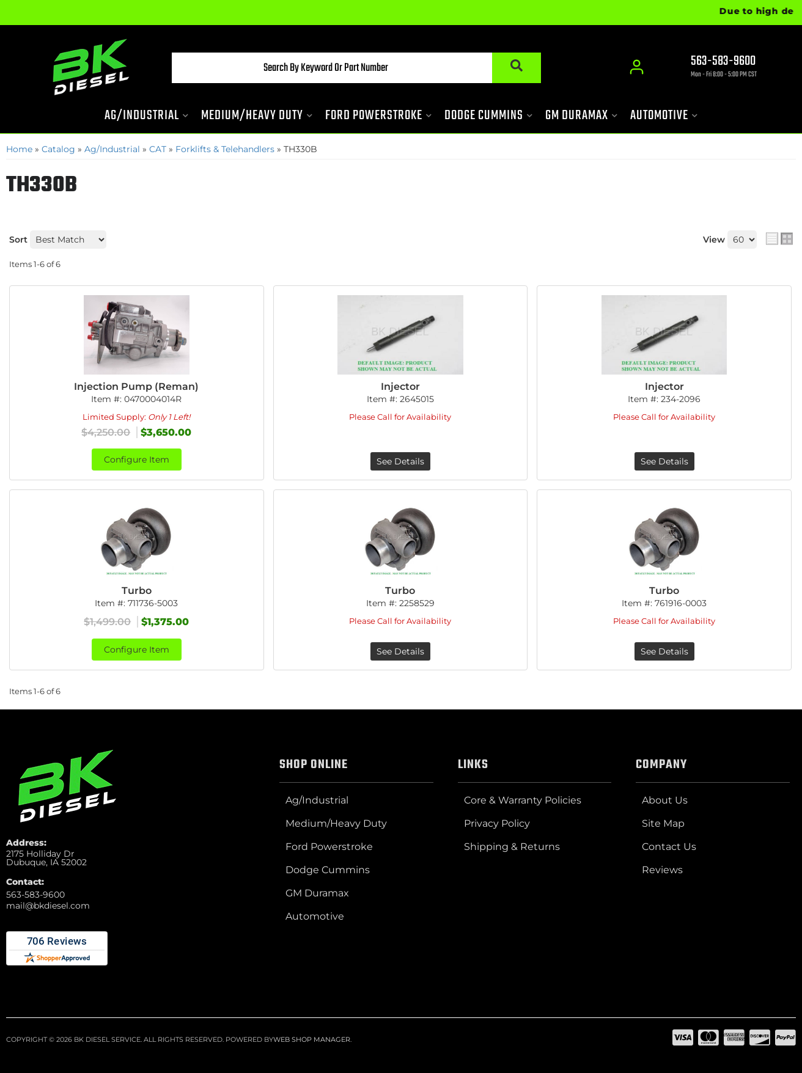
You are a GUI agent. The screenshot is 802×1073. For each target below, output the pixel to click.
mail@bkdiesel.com (48, 905)
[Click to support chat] (713, 67)
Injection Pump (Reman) (136, 386)
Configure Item (136, 459)
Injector (400, 386)
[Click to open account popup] (637, 67)
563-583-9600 (35, 894)
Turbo (137, 590)
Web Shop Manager (311, 1039)
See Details (400, 461)
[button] (356, 68)
